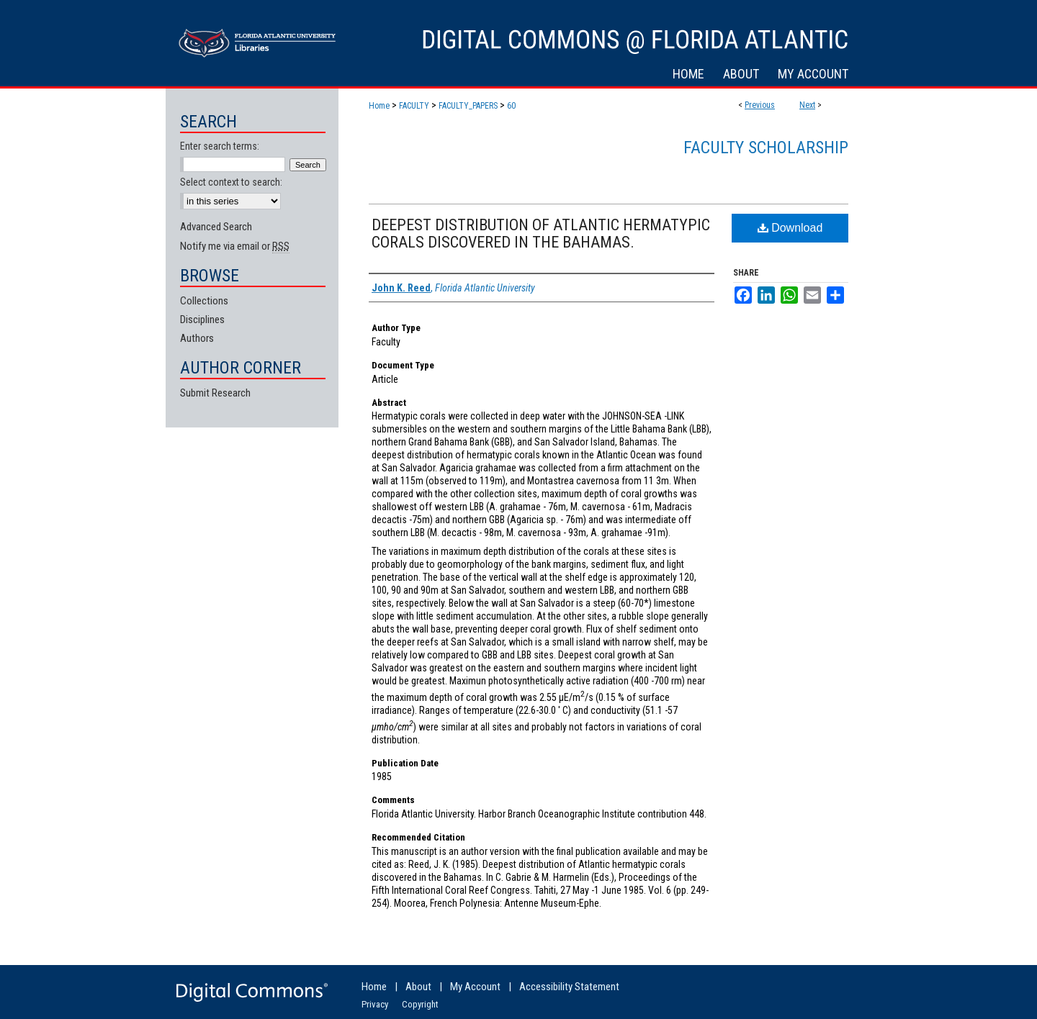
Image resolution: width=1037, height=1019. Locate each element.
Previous (760, 105)
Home (379, 106)
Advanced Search (216, 226)
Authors (197, 338)
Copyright (420, 1004)
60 (511, 106)
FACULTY (414, 106)
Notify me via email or (234, 246)
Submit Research (215, 392)
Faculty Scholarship (765, 147)
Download (790, 228)
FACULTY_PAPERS (468, 106)
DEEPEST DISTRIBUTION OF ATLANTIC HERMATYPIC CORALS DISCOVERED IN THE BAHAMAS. (541, 233)
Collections (204, 300)
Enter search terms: (219, 146)
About (418, 986)
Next (807, 105)
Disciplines (202, 319)
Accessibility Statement (569, 986)
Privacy (375, 1004)
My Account (475, 986)
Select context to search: (231, 182)
